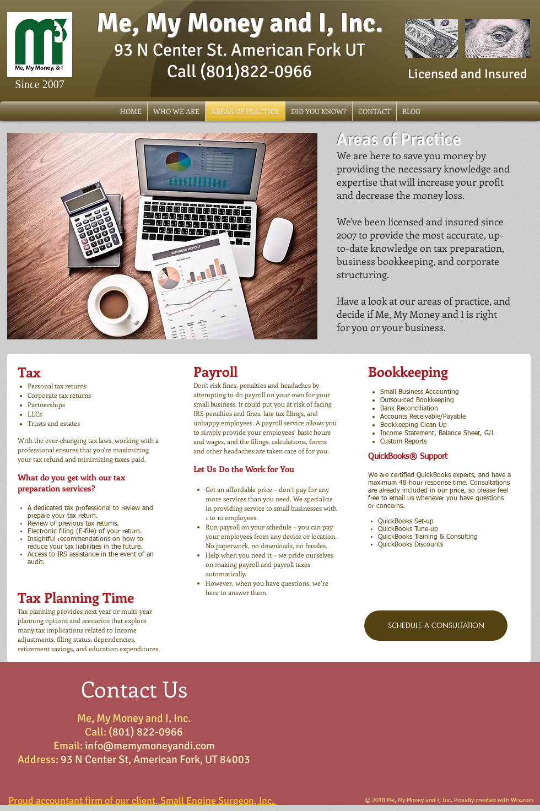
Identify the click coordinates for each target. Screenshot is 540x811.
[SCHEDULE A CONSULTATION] (435, 625)
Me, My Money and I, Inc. (239, 23)
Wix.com (522, 800)
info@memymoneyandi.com (150, 746)
